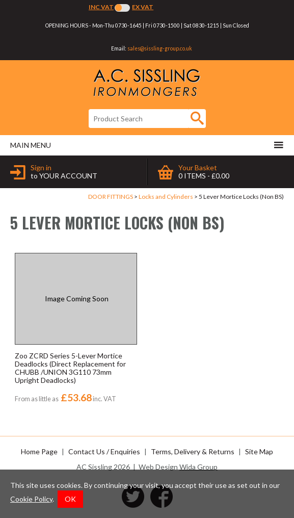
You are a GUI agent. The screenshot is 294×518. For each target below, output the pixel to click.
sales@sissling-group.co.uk (159, 48)
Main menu (147, 145)
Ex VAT (142, 7)
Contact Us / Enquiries (104, 451)
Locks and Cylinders (166, 196)
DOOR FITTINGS (110, 196)
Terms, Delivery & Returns (192, 451)
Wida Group (198, 466)
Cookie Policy (31, 499)
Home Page (39, 451)
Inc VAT (101, 7)
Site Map (259, 451)
